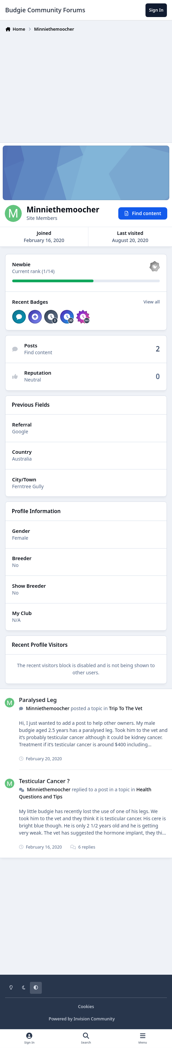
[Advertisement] (88, 86)
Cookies (86, 1006)
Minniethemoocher (47, 708)
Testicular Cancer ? (44, 781)
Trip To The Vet (125, 708)
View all (151, 302)
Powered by (82, 1019)
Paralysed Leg (38, 700)
